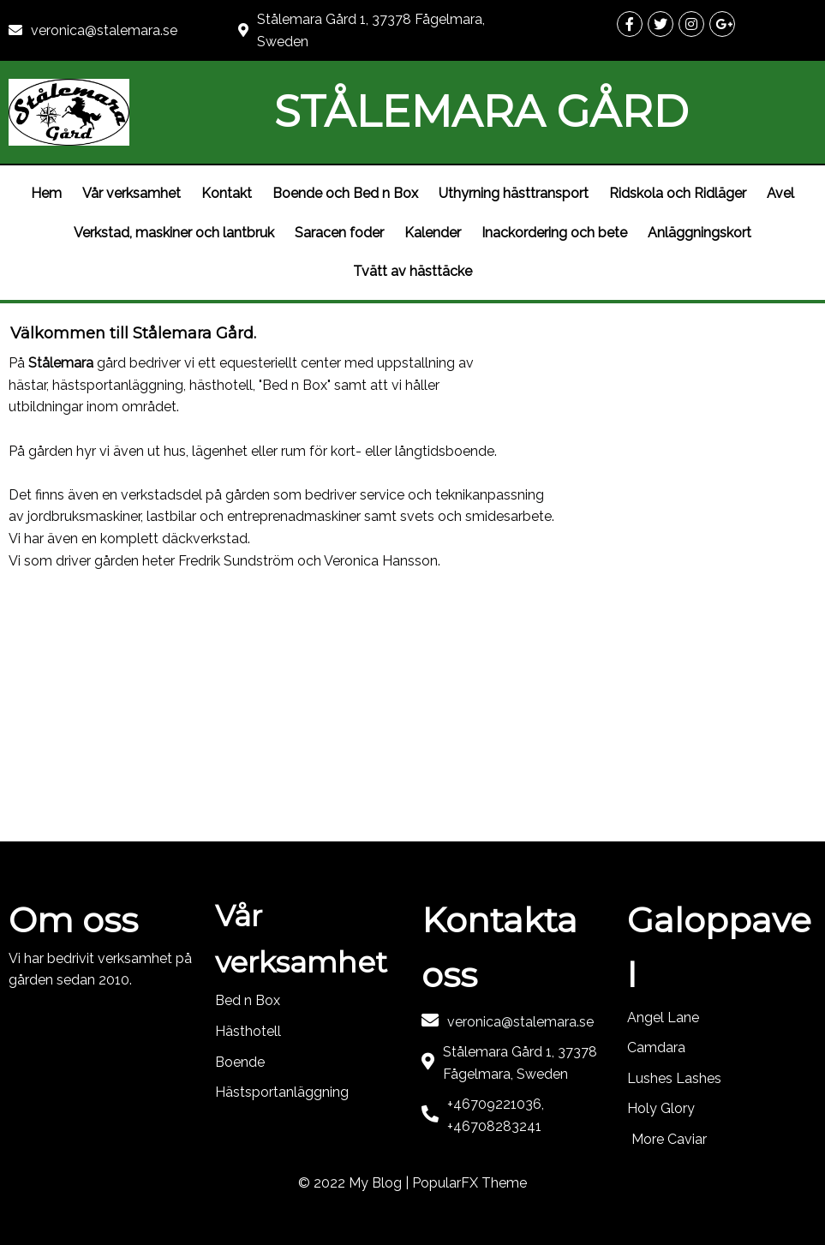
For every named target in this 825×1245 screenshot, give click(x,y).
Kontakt (226, 193)
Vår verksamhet (131, 193)
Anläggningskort (699, 232)
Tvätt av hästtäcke (412, 271)
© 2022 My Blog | (355, 1183)
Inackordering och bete (554, 232)
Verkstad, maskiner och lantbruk (174, 232)
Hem (46, 193)
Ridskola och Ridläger (677, 193)
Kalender (432, 232)
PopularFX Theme (469, 1183)
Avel (780, 193)
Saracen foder (339, 232)
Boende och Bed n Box (345, 193)
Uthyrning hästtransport (514, 193)
